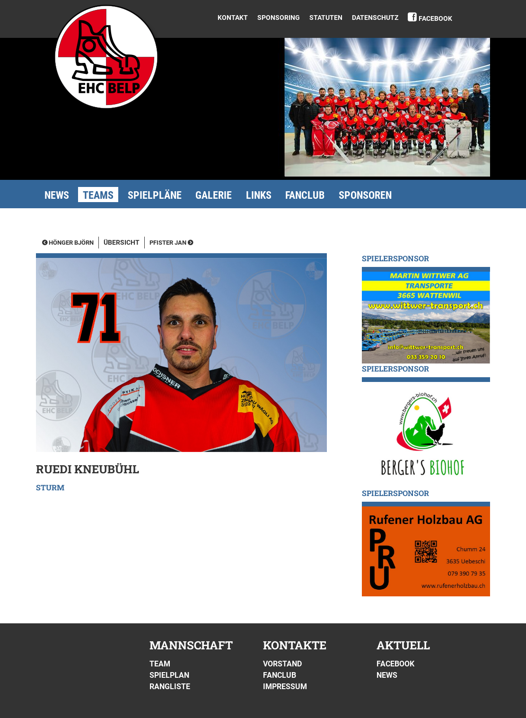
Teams (98, 195)
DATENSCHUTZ (375, 17)
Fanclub (304, 195)
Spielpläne (155, 195)
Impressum (285, 686)
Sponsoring (278, 17)
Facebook (435, 18)
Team (159, 663)
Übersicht (122, 243)
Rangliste (169, 686)
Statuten (325, 17)
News (56, 195)
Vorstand (282, 663)
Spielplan (169, 675)
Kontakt (233, 17)
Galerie (213, 195)
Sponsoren (365, 195)
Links (259, 195)
